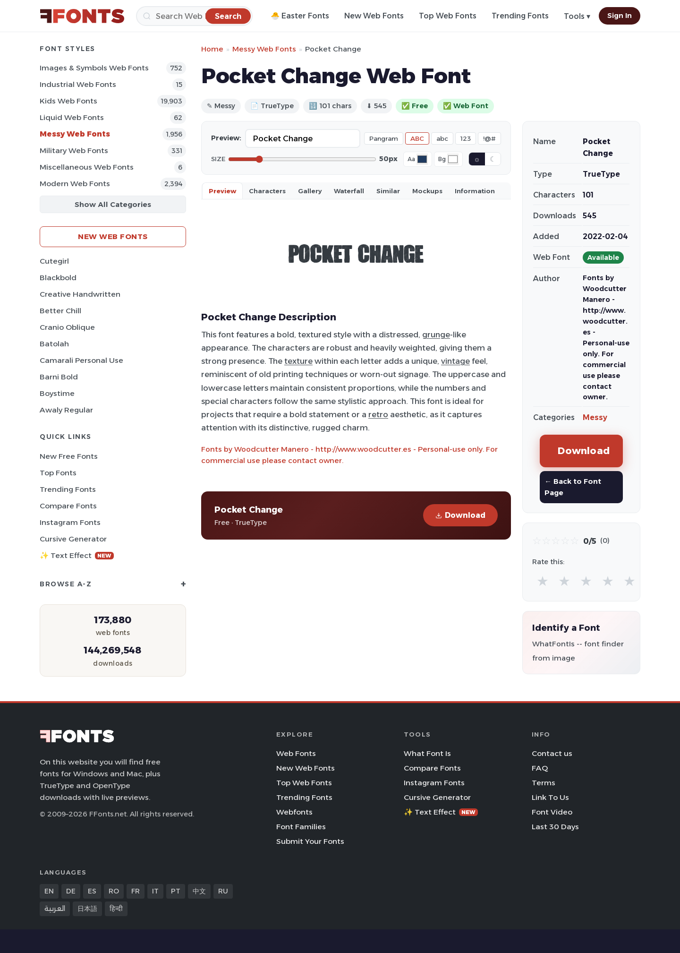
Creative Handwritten (80, 294)
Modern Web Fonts (75, 183)
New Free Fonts (69, 456)
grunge (436, 334)
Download (460, 515)
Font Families (301, 826)
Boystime (57, 393)
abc (442, 138)
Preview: (226, 138)
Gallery (310, 191)
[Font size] (302, 159)
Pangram (383, 138)
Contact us (552, 753)
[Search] (194, 16)
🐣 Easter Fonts (300, 15)
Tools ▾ (577, 16)
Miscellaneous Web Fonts (87, 167)
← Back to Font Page (572, 487)
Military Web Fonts (74, 150)
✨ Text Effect (77, 555)
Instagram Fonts (70, 522)
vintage (455, 361)
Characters (267, 191)
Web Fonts (296, 753)
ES (92, 891)
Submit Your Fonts (310, 841)
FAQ (540, 768)
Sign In (619, 15)
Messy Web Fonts (75, 133)
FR (135, 891)
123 (465, 138)
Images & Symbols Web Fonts (94, 67)
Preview (222, 191)
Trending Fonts (520, 15)
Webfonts (294, 811)
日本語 (87, 908)
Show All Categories (113, 204)
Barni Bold (59, 376)
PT (175, 891)
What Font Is (427, 753)
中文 (199, 891)
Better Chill (60, 310)
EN (49, 891)
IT (155, 891)
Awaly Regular (66, 409)
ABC (417, 138)
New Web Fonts (374, 15)
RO (114, 891)
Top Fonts (58, 472)
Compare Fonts (68, 505)
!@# (489, 138)
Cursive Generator (73, 538)
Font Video (552, 811)
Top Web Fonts (447, 15)
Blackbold (58, 277)
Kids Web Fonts (68, 100)
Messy (595, 417)
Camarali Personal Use (81, 360)
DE (71, 891)
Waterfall (349, 191)
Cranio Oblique (67, 327)
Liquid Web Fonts (72, 117)
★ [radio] (542, 581)
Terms (543, 782)
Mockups (427, 191)
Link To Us (550, 797)
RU (223, 891)
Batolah (54, 343)
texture (298, 361)
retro (378, 414)
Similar (388, 191)
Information (475, 191)
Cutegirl (54, 261)
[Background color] (453, 159)
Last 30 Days (555, 826)
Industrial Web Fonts (78, 84)
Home (212, 48)
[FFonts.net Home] (82, 16)
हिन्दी (116, 908)
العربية (54, 908)
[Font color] (422, 159)
